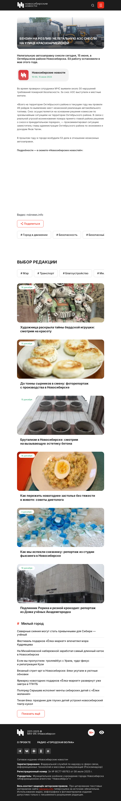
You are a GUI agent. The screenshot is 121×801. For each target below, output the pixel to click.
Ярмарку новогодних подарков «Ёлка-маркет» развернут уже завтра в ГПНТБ (59, 682)
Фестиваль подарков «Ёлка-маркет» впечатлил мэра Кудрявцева (52, 642)
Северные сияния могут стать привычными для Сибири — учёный (56, 632)
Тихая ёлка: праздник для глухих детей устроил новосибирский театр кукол (60, 702)
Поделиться (30, 223)
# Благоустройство (75, 273)
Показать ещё (31, 713)
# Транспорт (45, 273)
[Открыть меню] (100, 5)
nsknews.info (46, 788)
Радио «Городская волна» (55, 742)
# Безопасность (66, 234)
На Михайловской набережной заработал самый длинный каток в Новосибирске (60, 652)
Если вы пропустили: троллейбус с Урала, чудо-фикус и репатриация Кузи (53, 662)
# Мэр (25, 273)
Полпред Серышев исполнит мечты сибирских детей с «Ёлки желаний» (58, 692)
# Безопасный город (100, 234)
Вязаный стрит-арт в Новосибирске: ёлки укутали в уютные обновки (57, 672)
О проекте (24, 742)
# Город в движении (34, 234)
